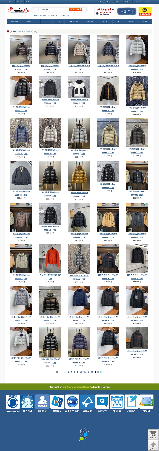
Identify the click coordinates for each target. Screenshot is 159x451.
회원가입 (110, 2)
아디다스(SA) (31, 21)
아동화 (145, 21)
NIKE (45, 16)
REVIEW (20, 2)
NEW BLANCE (53, 16)
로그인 (102, 2)
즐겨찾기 (147, 2)
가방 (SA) (105, 21)
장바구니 (119, 2)
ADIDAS (62, 16)
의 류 (58, 21)
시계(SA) (90, 21)
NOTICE (11, 2)
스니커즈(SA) (73, 21)
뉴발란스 (131, 21)
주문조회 (128, 2)
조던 (46, 21)
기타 (118, 21)
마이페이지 (137, 2)
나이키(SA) (14, 21)
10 (92, 372)
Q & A (28, 2)
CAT (68, 16)
